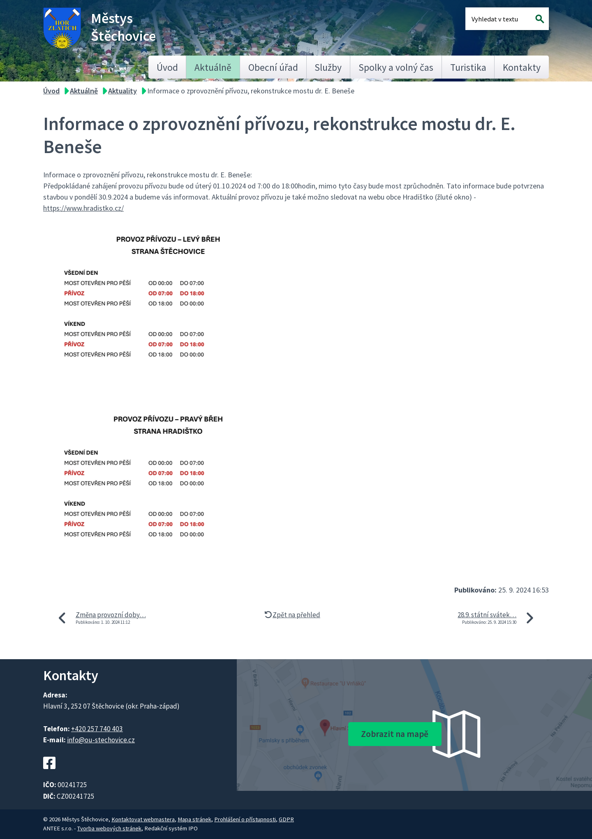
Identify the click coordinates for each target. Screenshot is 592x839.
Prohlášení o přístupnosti (245, 819)
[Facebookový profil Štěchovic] (49, 774)
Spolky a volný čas (395, 67)
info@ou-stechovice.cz (101, 739)
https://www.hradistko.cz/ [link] (83, 208)
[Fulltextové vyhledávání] (498, 18)
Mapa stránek (194, 819)
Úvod (167, 67)
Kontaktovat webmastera (143, 819)
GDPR (286, 819)
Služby (328, 67)
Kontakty (522, 67)
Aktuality (122, 90)
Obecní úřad (273, 67)
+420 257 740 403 (97, 728)
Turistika (468, 67)
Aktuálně (212, 67)
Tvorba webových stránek (109, 828)
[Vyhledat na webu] (540, 18)
